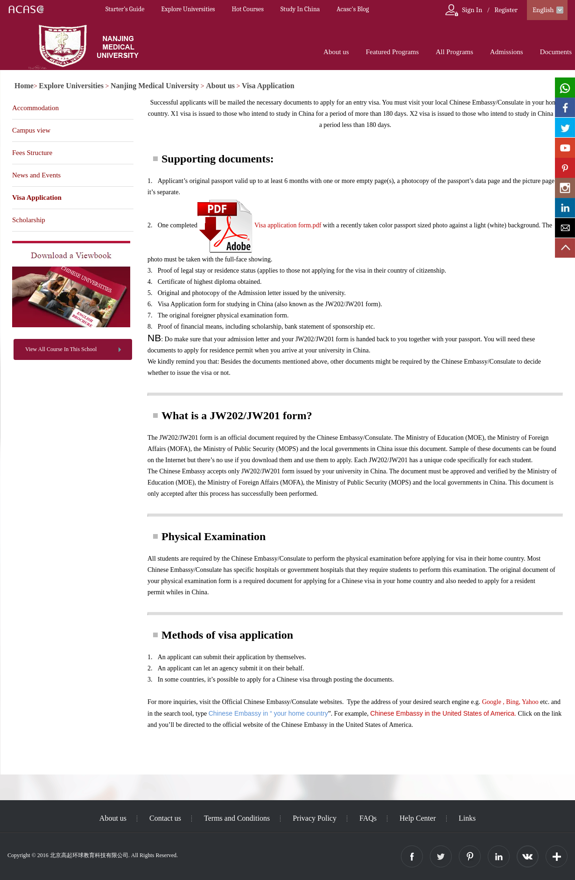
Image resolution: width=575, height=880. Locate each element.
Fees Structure (32, 152)
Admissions (506, 52)
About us (336, 52)
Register (506, 10)
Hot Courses (248, 9)
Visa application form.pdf (287, 225)
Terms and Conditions (237, 818)
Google (491, 701)
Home (24, 86)
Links (467, 818)
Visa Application (268, 86)
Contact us (165, 818)
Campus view (31, 130)
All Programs (454, 52)
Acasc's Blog (353, 9)
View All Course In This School (61, 349)
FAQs (368, 818)
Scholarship (28, 220)
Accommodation (35, 108)
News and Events (36, 175)
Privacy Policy (315, 818)
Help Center (418, 818)
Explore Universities (188, 9)
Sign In (472, 10)
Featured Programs (392, 52)
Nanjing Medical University (155, 86)
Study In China (300, 9)
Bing (512, 701)
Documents (556, 52)
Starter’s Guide (124, 9)
